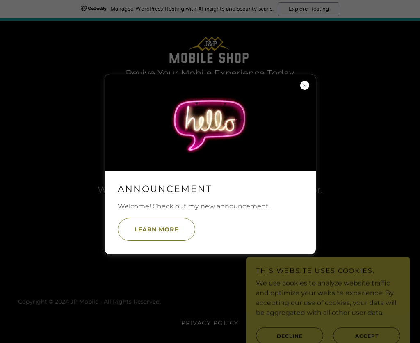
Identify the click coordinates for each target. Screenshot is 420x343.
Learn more (148, 229)
